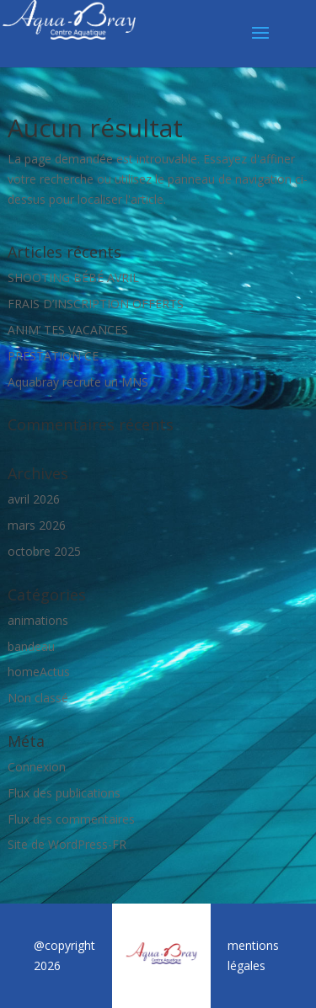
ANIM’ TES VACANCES (68, 330)
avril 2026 (34, 499)
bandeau (31, 646)
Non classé (38, 698)
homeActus (39, 672)
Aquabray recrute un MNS (78, 382)
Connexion (37, 767)
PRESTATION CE (53, 356)
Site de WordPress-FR (67, 844)
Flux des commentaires (71, 819)
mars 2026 (37, 525)
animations (38, 620)
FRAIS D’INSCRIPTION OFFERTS (96, 304)
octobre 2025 (44, 551)
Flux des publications (64, 793)
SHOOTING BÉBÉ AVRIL (73, 277)
